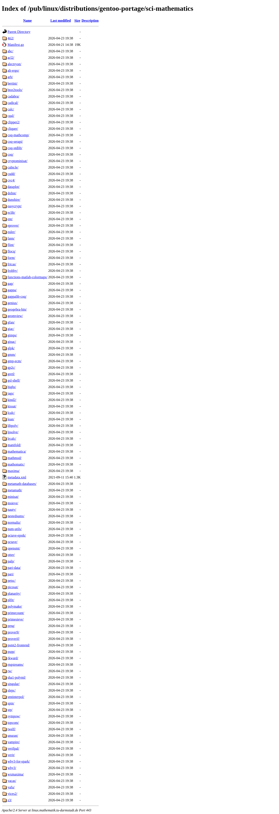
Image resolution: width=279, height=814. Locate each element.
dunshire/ (14, 199)
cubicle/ (13, 167)
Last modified (60, 20)
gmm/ (12, 354)
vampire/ (14, 742)
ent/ (10, 219)
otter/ (11, 555)
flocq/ (12, 251)
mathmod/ (15, 458)
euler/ (11, 232)
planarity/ (14, 593)
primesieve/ (16, 619)
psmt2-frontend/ (19, 645)
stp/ (10, 710)
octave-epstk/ (17, 535)
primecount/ (16, 613)
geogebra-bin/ (17, 309)
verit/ (11, 755)
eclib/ (11, 212)
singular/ (14, 684)
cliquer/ (13, 128)
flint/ (11, 245)
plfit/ (11, 600)
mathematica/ (17, 451)
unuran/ (13, 735)
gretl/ (11, 374)
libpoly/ (13, 425)
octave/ (12, 542)
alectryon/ (14, 64)
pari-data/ (14, 567)
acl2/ (11, 57)
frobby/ (13, 270)
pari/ (11, 574)
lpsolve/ (13, 432)
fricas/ (12, 264)
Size (77, 20)
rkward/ (13, 658)
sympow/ (14, 716)
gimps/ (12, 335)
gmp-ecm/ (15, 361)
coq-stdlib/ (15, 148)
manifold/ (14, 445)
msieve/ (13, 503)
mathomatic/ (16, 464)
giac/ (11, 329)
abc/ (10, 51)
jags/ (11, 393)
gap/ (11, 283)
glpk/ (11, 348)
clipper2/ (14, 122)
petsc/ (12, 580)
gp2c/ (11, 367)
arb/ (10, 77)
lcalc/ (11, 413)
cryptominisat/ (17, 161)
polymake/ (15, 606)
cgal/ (11, 116)
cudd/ (11, 174)
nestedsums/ (16, 516)
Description (90, 20)
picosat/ (13, 587)
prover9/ (13, 632)
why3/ (12, 768)
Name (27, 20)
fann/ (11, 238)
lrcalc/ (12, 438)
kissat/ (12, 406)
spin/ (11, 703)
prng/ (11, 626)
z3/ (10, 800)
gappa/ (12, 290)
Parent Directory (19, 32)
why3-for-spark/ (19, 761)
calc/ (11, 109)
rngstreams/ (16, 664)
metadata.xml (17, 477)
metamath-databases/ (22, 484)
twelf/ (12, 729)
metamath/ (15, 490)
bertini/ (12, 83)
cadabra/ (13, 96)
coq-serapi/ (15, 141)
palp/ (11, 561)
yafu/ (11, 787)
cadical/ (13, 103)
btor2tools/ (15, 90)
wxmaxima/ (16, 774)
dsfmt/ (12, 193)
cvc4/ (11, 180)
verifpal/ (13, 748)
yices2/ (12, 793)
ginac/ (12, 342)
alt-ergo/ (13, 70)
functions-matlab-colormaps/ (27, 277)
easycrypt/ (15, 206)
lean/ (11, 419)
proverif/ (14, 639)
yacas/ (12, 781)
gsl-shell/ (14, 380)
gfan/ (11, 322)
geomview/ (15, 316)
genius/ (12, 303)
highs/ (12, 387)
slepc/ (12, 690)
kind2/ (12, 400)
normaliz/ (14, 522)
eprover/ (13, 225)
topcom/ (13, 722)
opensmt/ (14, 548)
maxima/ (14, 471)
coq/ (11, 154)
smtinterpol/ (16, 697)
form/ (11, 258)
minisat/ (13, 496)
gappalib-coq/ (17, 296)
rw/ (10, 671)
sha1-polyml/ (17, 677)
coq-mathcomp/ (18, 135)
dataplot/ (14, 187)
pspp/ (11, 651)
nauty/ (12, 509)
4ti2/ (11, 38)
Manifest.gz (16, 44)
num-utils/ (15, 529)
